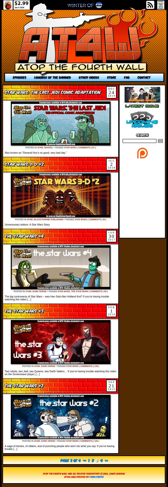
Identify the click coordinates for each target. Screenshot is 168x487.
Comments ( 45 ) (97, 219)
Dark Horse (39, 291)
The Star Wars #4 (24, 236)
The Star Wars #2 (24, 385)
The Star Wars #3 (24, 310)
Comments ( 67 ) (87, 147)
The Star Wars (79, 291)
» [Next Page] (106, 460)
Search (142, 134)
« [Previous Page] (84, 460)
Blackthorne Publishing (48, 219)
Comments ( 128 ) (89, 441)
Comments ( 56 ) (99, 291)
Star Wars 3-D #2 (24, 164)
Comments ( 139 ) (89, 366)
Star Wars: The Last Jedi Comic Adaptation (53, 92)
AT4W (40, 147)
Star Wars (70, 147)
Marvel (48, 147)
